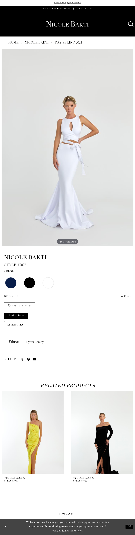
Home (13, 42)
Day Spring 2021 (68, 42)
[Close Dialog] (5, 527)
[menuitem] (57, 9)
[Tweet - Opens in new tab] (22, 359)
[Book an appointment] (57, 9)
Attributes (15, 325)
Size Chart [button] (125, 296)
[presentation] (33, 432)
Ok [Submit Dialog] (129, 527)
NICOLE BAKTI (37, 42)
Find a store (16, 316)
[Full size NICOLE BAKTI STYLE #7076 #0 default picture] (67, 147)
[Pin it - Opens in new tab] (28, 359)
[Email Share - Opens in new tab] (34, 359)
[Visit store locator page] (84, 9)
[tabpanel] (67, 147)
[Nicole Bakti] (67, 24)
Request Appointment (67, 3)
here (79, 531)
